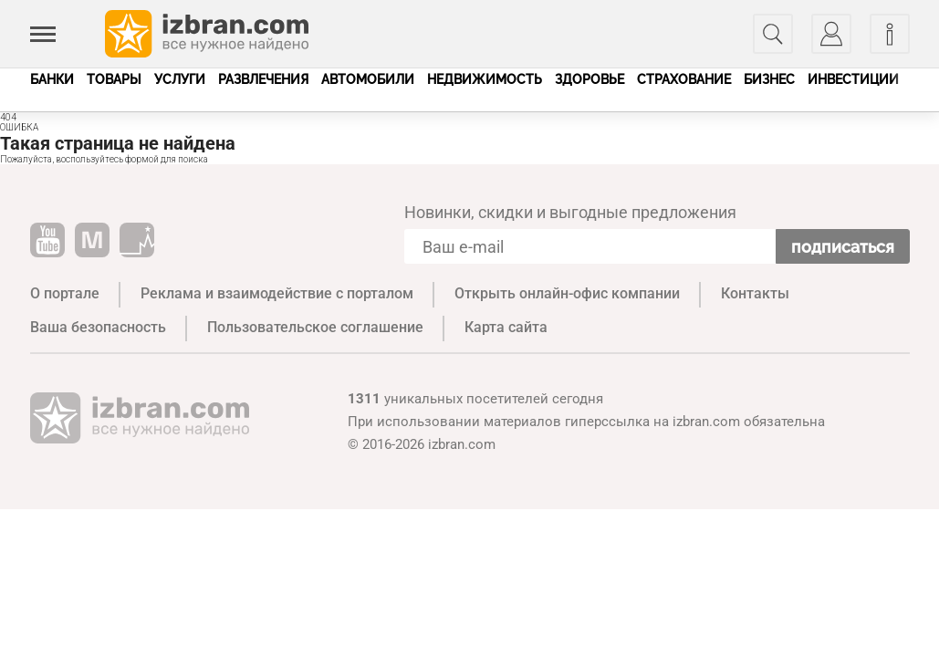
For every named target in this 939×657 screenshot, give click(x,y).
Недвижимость (484, 79)
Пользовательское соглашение (315, 327)
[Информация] (890, 34)
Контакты (755, 293)
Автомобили (367, 79)
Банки (52, 79)
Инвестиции (853, 79)
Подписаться (842, 246)
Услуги (179, 79)
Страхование (684, 79)
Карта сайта (506, 327)
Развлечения (263, 79)
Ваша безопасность (98, 327)
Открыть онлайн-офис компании (567, 293)
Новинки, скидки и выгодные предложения (570, 212)
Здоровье (589, 79)
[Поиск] (773, 34)
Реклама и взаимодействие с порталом (277, 293)
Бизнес (769, 79)
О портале (64, 293)
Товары (114, 79)
